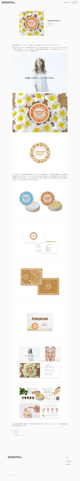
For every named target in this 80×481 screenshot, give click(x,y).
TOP (67, 458)
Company (66, 2)
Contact (74, 2)
